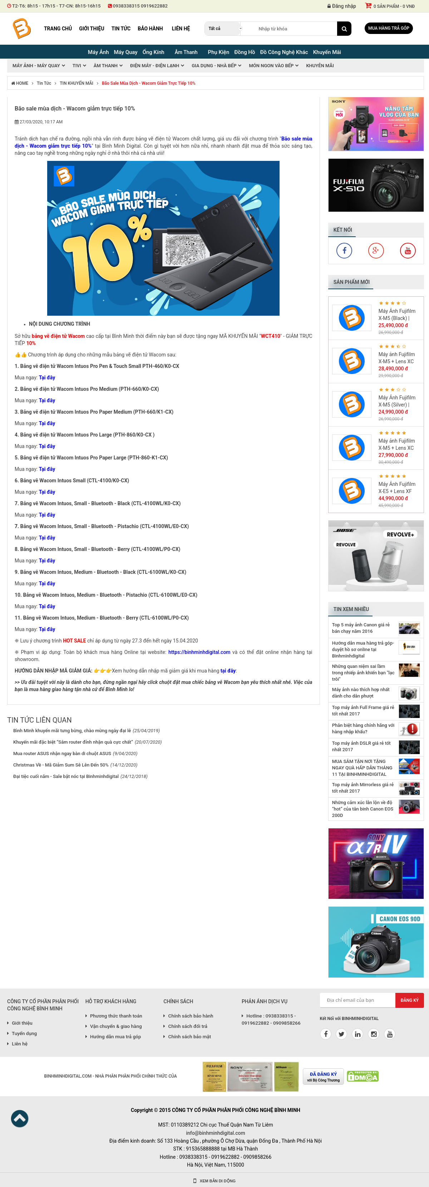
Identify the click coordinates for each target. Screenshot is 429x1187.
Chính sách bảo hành (188, 1016)
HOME (19, 83)
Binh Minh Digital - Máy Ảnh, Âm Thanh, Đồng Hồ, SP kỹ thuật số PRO (21, 28)
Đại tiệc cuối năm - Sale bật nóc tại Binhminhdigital (66, 776)
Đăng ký (410, 1000)
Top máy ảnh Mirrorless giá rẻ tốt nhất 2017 (363, 788)
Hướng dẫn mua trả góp (113, 1036)
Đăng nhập (341, 6)
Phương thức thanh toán (113, 1016)
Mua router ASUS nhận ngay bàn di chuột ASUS (62, 753)
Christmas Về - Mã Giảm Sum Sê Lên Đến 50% (61, 765)
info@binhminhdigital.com (215, 1133)
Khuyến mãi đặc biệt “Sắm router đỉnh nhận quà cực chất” (73, 742)
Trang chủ (58, 28)
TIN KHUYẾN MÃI (76, 83)
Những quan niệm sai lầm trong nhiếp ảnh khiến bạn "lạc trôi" (363, 673)
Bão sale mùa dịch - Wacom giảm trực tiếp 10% (149, 83)
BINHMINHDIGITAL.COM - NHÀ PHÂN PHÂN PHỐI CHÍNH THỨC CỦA (110, 1076)
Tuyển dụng (22, 1033)
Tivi (77, 65)
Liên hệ (181, 28)
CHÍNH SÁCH (178, 1001)
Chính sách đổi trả (185, 1026)
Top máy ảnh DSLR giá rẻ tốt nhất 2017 (361, 746)
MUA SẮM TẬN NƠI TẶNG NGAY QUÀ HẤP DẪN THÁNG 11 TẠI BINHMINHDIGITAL (362, 768)
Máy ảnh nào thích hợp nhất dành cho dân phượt (361, 693)
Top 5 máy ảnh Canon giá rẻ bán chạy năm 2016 (361, 628)
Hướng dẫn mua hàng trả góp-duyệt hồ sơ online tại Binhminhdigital (363, 649)
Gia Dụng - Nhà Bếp (214, 65)
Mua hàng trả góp (388, 28)
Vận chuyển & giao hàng (113, 1026)
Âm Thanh (186, 52)
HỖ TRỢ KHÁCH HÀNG (111, 1001)
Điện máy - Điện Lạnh (154, 65)
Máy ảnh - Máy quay (36, 65)
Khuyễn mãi (320, 65)
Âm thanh (106, 65)
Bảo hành (150, 28)
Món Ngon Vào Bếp (271, 65)
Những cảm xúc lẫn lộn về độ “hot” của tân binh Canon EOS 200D (362, 809)
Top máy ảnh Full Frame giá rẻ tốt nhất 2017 (363, 710)
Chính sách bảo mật (187, 1036)
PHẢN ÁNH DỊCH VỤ (264, 1001)
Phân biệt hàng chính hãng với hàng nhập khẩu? (363, 728)
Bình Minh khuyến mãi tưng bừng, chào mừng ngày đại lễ (72, 730)
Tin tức (121, 28)
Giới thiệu (91, 28)
